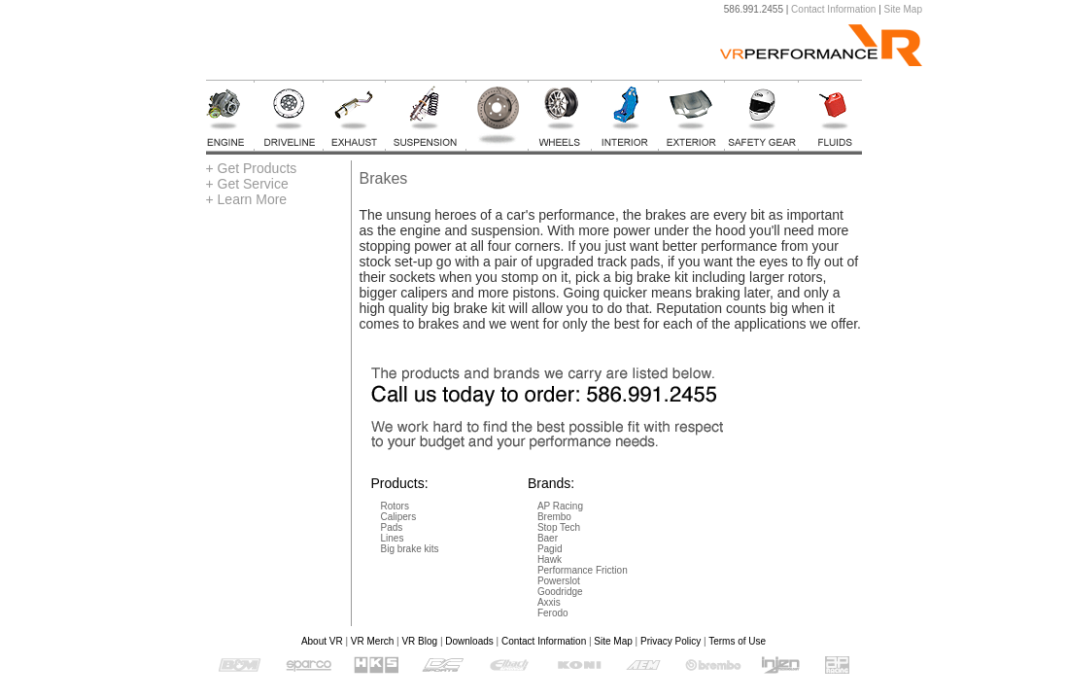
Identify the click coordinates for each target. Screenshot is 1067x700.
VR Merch (372, 641)
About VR (322, 641)
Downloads (469, 641)
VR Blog (419, 641)
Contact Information (833, 9)
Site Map (903, 9)
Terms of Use (737, 641)
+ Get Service (247, 184)
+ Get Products (251, 168)
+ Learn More (247, 199)
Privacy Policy (670, 641)
